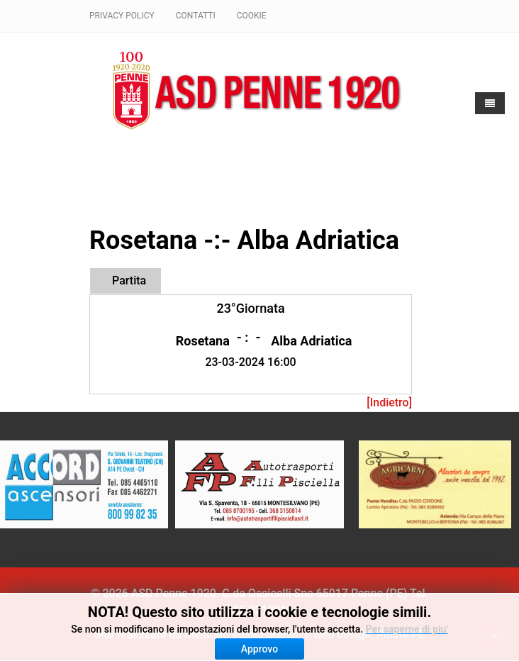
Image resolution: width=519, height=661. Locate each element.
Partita (129, 280)
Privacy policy (122, 16)
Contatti (196, 16)
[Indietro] (389, 402)
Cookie (252, 16)
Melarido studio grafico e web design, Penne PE (304, 634)
